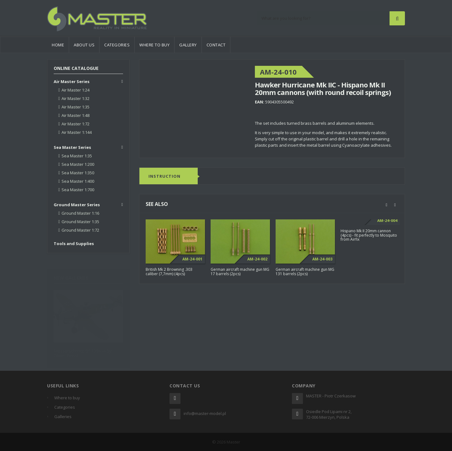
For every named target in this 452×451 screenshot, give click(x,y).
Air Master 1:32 (75, 98)
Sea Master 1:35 (77, 156)
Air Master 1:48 (75, 115)
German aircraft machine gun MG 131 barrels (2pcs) (305, 271)
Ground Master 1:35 (80, 221)
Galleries (63, 416)
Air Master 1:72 (75, 124)
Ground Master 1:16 (80, 213)
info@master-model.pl (205, 413)
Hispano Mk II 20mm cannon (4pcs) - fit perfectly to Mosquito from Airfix (369, 235)
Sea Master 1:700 (78, 189)
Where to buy (154, 45)
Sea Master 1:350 (78, 173)
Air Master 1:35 (75, 107)
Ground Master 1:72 (80, 230)
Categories (117, 45)
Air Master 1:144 (77, 132)
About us (84, 45)
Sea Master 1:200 (78, 164)
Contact (216, 45)
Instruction (164, 176)
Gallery (188, 45)
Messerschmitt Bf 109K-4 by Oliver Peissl (82, 350)
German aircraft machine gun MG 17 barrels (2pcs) (240, 271)
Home (58, 45)
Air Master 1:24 (75, 90)
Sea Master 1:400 (78, 181)
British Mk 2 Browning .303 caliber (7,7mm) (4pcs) (169, 271)
